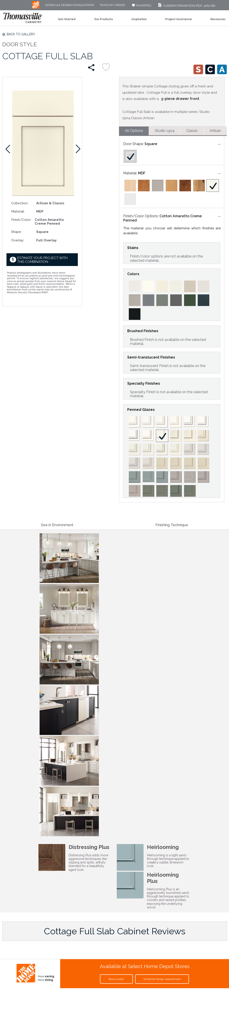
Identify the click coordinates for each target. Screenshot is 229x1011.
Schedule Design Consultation (69, 5)
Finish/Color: (21, 220)
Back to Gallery (21, 34)
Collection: (19, 203)
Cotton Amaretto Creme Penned (162, 218)
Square (150, 144)
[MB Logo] (35, 7)
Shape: (16, 232)
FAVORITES (141, 5)
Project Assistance (178, 19)
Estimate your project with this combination (42, 260)
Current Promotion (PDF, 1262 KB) (186, 5)
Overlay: (17, 240)
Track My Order (112, 5)
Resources (218, 19)
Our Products (103, 19)
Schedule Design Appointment (162, 979)
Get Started (67, 19)
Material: (18, 211)
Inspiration (139, 19)
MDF (141, 173)
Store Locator (116, 979)
